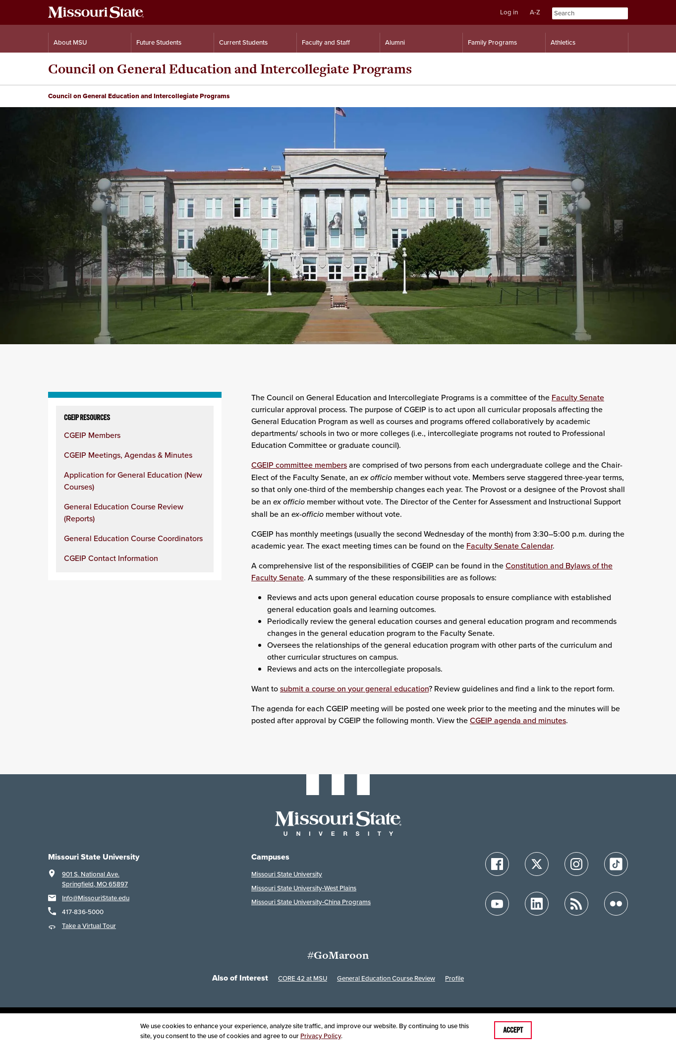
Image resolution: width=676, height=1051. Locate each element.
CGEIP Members (92, 435)
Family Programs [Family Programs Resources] (492, 42)
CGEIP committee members (299, 465)
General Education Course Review (386, 978)
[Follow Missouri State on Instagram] (576, 864)
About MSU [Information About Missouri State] (70, 42)
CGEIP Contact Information (111, 558)
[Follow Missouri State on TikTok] (616, 864)
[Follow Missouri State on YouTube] (497, 904)
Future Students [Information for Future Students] (158, 42)
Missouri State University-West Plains (303, 888)
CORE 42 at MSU (302, 978)
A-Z (535, 12)
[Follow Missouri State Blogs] (576, 904)
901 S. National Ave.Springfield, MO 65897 (95, 879)
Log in (509, 12)
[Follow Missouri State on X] (537, 864)
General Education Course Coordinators (133, 538)
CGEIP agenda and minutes (518, 720)
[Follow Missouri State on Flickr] (616, 904)
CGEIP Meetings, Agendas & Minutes (128, 455)
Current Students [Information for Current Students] (243, 42)
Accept (513, 1030)
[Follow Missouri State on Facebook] (497, 864)
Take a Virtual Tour (89, 925)
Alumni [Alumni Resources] (395, 42)
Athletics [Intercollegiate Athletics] (563, 42)
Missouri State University (286, 874)
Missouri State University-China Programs (311, 902)
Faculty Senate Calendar (509, 546)
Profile (454, 978)
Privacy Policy (320, 1036)
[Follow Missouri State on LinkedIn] (537, 904)
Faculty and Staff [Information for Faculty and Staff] (326, 42)
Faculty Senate (578, 397)
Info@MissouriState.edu (95, 898)
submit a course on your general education (354, 688)
